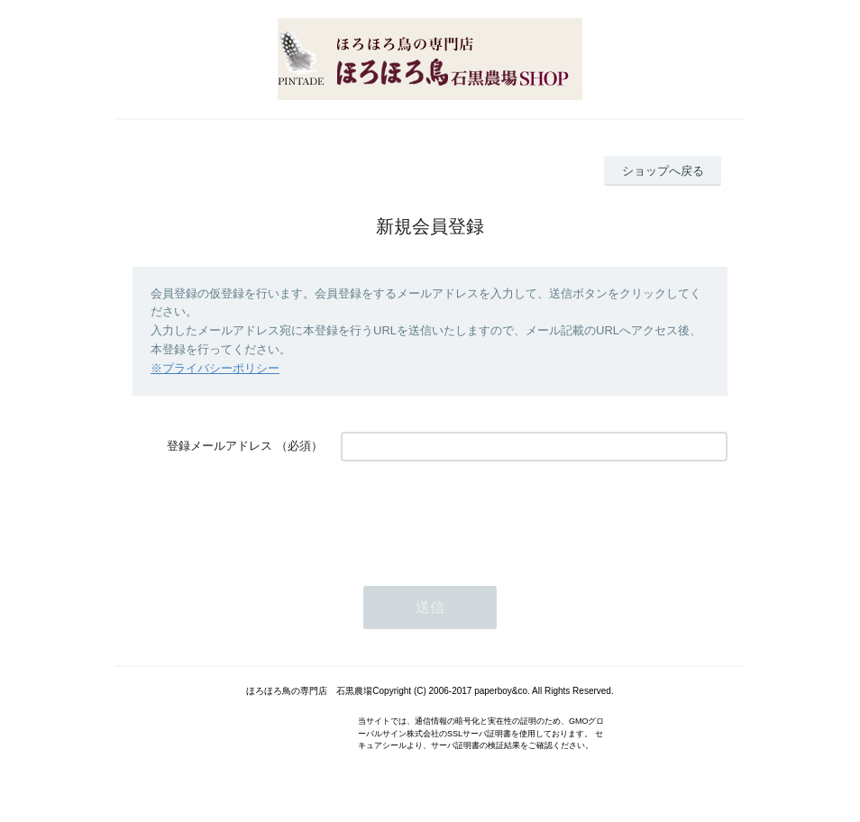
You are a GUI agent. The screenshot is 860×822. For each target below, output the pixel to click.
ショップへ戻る (663, 171)
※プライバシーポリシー (215, 368)
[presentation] (478, 515)
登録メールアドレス (219, 445)
